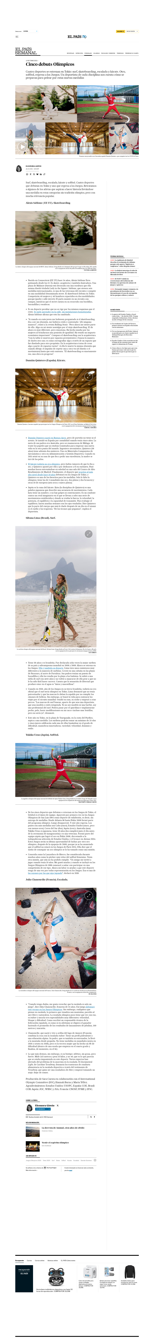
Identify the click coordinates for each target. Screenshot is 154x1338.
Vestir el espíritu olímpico (55, 1143)
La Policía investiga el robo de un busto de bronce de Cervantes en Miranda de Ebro (123, 273)
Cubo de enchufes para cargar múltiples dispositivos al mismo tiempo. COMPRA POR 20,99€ (86, 1284)
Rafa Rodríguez (46, 1146)
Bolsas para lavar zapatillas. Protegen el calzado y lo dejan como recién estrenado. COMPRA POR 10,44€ (108, 1284)
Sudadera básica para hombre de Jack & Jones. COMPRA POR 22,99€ (129, 1282)
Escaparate (19, 1260)
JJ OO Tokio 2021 (31, 60)
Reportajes (70, 53)
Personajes (88, 53)
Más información (31, 1170)
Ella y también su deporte (51, 668)
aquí (70, 1170)
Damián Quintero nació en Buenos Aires (47, 438)
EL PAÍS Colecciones (68, 1260)
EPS (26, 51)
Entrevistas (79, 53)
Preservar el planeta (131, 53)
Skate (58, 1160)
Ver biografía (43, 1109)
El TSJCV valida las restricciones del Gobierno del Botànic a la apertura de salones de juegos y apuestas (123, 282)
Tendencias (120, 53)
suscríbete (120, 31)
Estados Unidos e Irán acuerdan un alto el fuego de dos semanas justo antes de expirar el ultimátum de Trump (125, 342)
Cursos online (39, 1260)
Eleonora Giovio (33, 166)
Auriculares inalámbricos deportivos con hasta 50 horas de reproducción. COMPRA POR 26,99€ (54, 1290)
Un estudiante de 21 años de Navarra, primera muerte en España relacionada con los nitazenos (125, 325)
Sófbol (63, 1160)
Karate (69, 1160)
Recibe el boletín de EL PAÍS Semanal (41, 1117)
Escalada (76, 1160)
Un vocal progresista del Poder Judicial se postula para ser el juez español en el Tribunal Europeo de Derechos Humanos (125, 333)
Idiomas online (53, 1260)
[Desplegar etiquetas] (95, 1160)
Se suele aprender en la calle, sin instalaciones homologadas (62, 312)
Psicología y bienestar (108, 53)
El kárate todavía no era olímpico (44, 464)
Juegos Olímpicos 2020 (33, 1160)
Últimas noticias (116, 256)
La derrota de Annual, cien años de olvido (63, 1128)
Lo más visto (115, 309)
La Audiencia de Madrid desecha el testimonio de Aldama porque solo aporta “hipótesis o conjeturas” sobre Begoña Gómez (122, 263)
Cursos (29, 1260)
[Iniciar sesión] (132, 31)
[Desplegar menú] (17, 36)
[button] (77, 119)
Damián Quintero (86, 1160)
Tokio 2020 (46, 1160)
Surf (53, 1160)
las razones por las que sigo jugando (45, 873)
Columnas (96, 53)
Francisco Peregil (47, 1131)
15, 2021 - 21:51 (32, 169)
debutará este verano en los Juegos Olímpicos (61, 1008)
